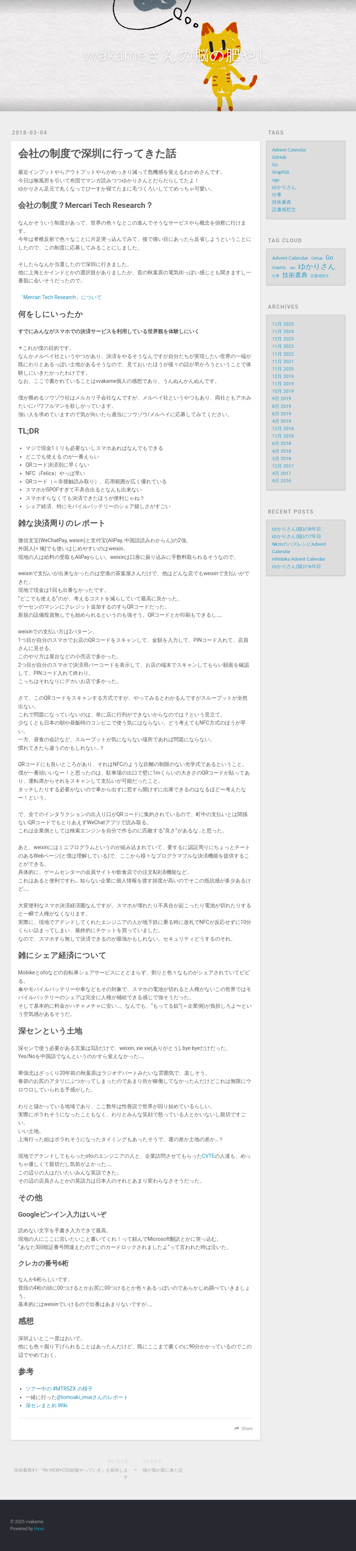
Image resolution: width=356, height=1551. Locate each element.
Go (275, 165)
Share (246, 1428)
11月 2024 (283, 331)
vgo (275, 180)
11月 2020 (283, 369)
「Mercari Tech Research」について (60, 297)
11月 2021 (283, 361)
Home (18, 10)
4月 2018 (281, 451)
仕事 (277, 195)
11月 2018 (283, 436)
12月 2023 (283, 339)
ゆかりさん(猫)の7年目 (296, 536)
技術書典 (281, 202)
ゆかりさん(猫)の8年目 (296, 529)
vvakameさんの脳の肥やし (178, 55)
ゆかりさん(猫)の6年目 (296, 566)
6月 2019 (281, 414)
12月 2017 (283, 466)
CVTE (208, 1156)
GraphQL (281, 172)
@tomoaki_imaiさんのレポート (92, 1397)
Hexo (39, 1528)
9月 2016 (281, 481)
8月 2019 (281, 406)
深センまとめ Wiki (47, 1405)
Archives (48, 10)
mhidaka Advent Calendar (298, 559)
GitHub (279, 157)
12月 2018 (283, 428)
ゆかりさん (284, 187)
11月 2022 (283, 354)
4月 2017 (281, 473)
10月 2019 (283, 391)
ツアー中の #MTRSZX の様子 (59, 1389)
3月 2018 (281, 458)
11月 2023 (283, 346)
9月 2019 (281, 398)
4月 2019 (281, 421)
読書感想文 (284, 209)
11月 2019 (283, 384)
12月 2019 (283, 376)
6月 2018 (281, 443)
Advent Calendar (289, 150)
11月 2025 (283, 324)
